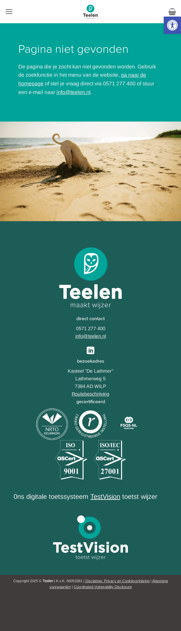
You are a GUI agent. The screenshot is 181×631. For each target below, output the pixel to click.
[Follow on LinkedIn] (90, 351)
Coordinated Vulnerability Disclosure (103, 587)
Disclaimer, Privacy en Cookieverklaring (117, 581)
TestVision (105, 496)
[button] (172, 25)
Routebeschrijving (90, 394)
